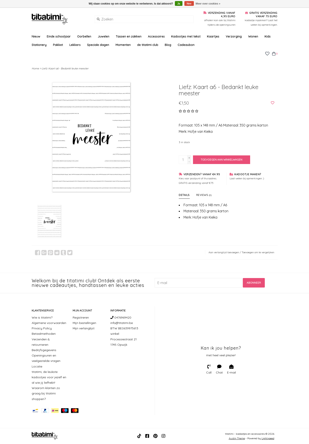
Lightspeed (268, 438)
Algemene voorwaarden (49, 323)
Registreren (81, 317)
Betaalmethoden (44, 334)
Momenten (123, 45)
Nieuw (36, 36)
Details (184, 195)
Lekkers (75, 45)
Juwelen (103, 36)
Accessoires (156, 36)
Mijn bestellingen (84, 323)
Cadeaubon (186, 45)
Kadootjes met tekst (186, 36)
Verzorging (234, 36)
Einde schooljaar (59, 36)
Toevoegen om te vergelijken (258, 252)
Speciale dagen (98, 45)
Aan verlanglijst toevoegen (224, 252)
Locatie (37, 366)
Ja (178, 3)
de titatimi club (147, 45)
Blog (168, 45)
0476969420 (120, 317)
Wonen (253, 36)
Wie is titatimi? (42, 317)
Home (35, 68)
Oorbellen (84, 36)
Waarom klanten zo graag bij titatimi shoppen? (46, 393)
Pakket (58, 45)
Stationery (39, 45)
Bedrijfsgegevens (44, 350)
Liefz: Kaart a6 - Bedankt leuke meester (65, 68)
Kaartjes (213, 36)
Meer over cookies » (208, 3)
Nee (189, 3)
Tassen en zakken (128, 36)
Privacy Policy (42, 328)
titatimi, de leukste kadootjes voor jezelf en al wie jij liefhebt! (49, 377)
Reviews (204, 195)
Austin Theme (237, 438)
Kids (268, 36)
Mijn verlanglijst (83, 328)
